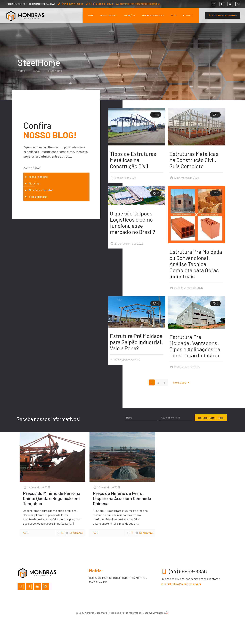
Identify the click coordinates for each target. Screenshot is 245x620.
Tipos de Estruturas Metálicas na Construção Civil (133, 159)
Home (21, 70)
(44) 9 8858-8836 (101, 3)
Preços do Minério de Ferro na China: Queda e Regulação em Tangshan (51, 498)
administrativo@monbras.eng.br (140, 3)
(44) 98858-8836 (183, 571)
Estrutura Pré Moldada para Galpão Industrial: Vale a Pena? (136, 341)
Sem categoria (38, 196)
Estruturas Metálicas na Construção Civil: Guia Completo (193, 159)
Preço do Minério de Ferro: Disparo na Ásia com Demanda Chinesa (122, 498)
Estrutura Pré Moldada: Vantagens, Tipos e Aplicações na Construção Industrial (194, 346)
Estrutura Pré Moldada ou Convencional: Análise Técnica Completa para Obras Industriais (195, 263)
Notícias (34, 183)
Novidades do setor (41, 190)
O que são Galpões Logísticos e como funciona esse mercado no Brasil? (132, 222)
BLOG (36, 70)
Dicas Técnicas (38, 176)
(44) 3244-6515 (72, 3)
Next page (181, 382)
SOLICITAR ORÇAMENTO (222, 15)
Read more (76, 532)
